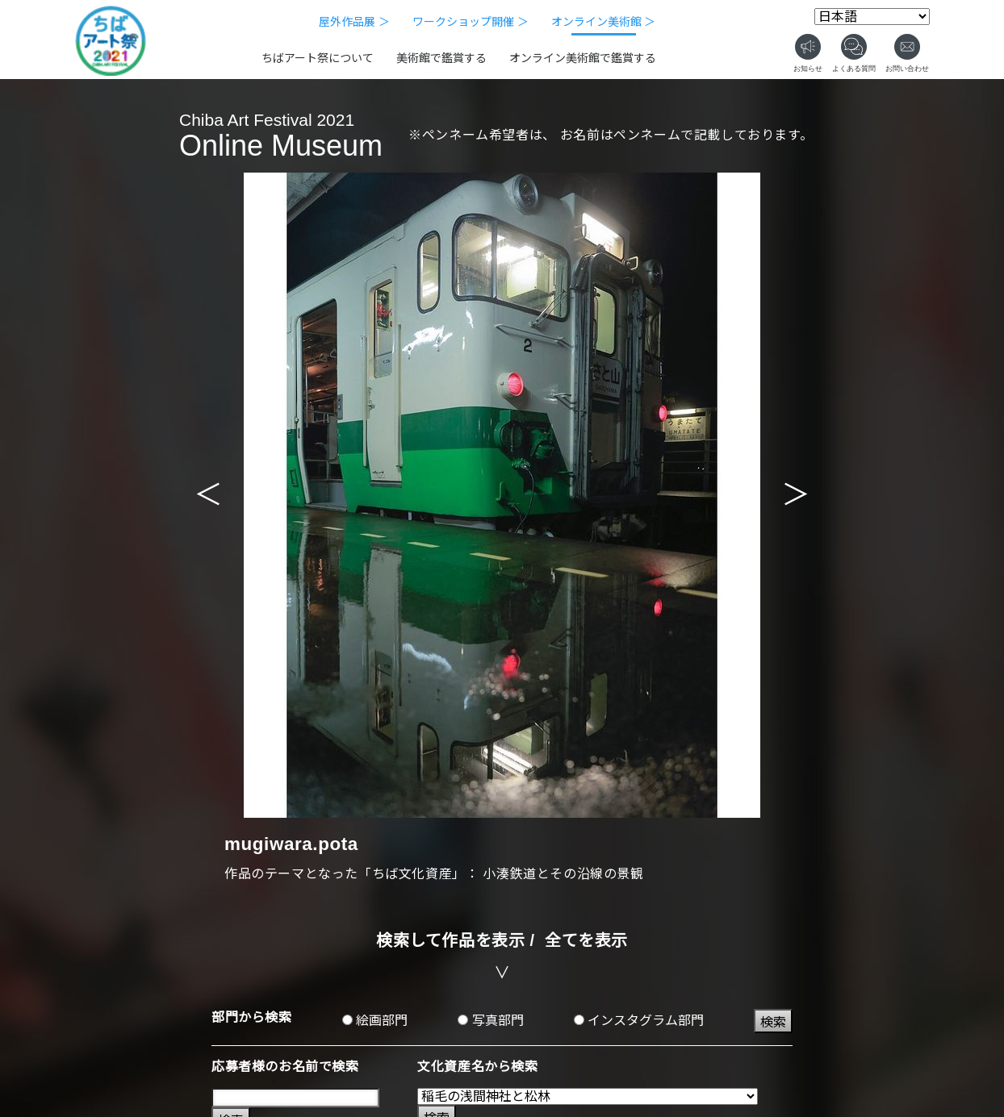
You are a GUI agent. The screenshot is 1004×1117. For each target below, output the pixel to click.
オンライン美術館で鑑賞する (582, 58)
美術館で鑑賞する (441, 58)
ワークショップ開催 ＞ (470, 21)
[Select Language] (872, 16)
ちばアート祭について (317, 58)
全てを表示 (586, 940)
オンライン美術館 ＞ (603, 21)
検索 (773, 1022)
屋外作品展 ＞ (354, 21)
